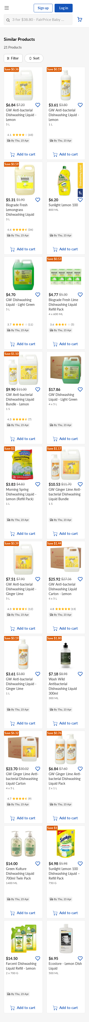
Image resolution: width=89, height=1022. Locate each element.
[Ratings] (20, 135)
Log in (63, 8)
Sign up (43, 8)
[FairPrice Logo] (21, 8)
